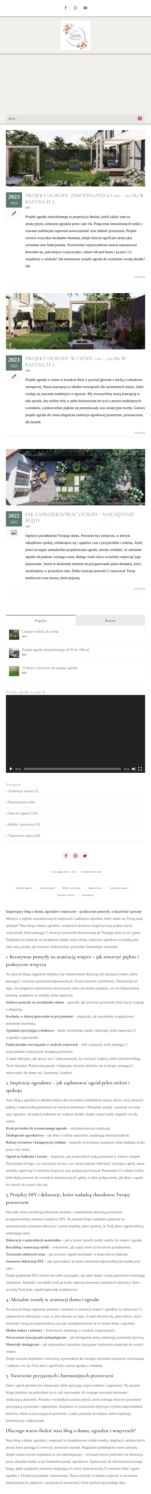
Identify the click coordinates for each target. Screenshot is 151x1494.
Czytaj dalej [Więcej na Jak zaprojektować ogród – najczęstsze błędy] (139, 588)
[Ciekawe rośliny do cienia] (14, 633)
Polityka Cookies (65, 895)
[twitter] (85, 856)
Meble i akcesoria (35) (24, 824)
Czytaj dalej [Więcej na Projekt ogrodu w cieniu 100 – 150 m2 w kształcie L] (139, 432)
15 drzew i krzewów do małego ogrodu (49, 668)
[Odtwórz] (11, 769)
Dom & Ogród (47, 887)
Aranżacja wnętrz (119, 887)
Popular (41, 620)
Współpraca (88, 895)
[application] (75, 734)
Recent (110, 620)
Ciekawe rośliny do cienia (40, 632)
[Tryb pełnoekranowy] (140, 769)
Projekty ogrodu (24, 887)
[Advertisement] (75, 84)
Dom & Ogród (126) (22, 813)
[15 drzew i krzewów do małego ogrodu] (14, 669)
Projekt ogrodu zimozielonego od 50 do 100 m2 (55, 650)
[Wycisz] (134, 769)
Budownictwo (95, 887)
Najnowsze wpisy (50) (24, 836)
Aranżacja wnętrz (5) (23, 791)
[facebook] (66, 856)
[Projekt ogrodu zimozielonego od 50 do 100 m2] (14, 651)
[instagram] (75, 856)
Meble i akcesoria (71, 887)
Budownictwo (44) (21, 802)
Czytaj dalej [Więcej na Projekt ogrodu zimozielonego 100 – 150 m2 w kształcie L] (139, 276)
